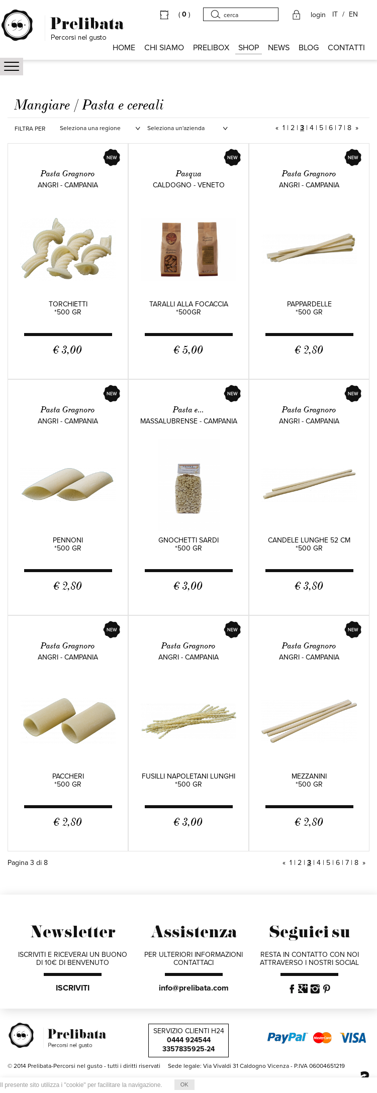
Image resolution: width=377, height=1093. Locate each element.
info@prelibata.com (194, 988)
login (318, 15)
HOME (124, 47)
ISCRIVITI (72, 988)
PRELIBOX (211, 47)
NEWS (279, 47)
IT (335, 15)
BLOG (309, 47)
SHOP (248, 47)
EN (353, 15)
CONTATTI (346, 47)
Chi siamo (164, 47)
